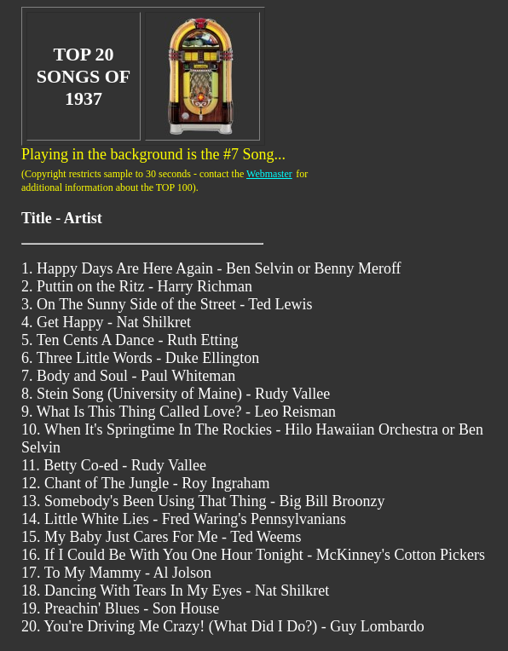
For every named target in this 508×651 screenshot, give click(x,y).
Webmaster (269, 174)
